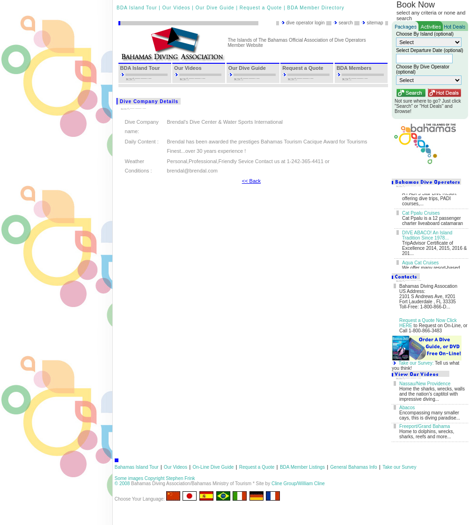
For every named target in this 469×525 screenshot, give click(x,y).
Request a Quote (261, 7)
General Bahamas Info (353, 467)
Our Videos (176, 7)
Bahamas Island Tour (137, 467)
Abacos (407, 407)
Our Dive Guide (215, 7)
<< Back (251, 181)
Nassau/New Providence (425, 383)
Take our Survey (399, 467)
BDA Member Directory (315, 7)
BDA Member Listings (302, 467)
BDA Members (354, 68)
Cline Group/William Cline (298, 483)
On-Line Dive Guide (213, 467)
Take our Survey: (415, 363)
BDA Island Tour (137, 7)
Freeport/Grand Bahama (424, 426)
